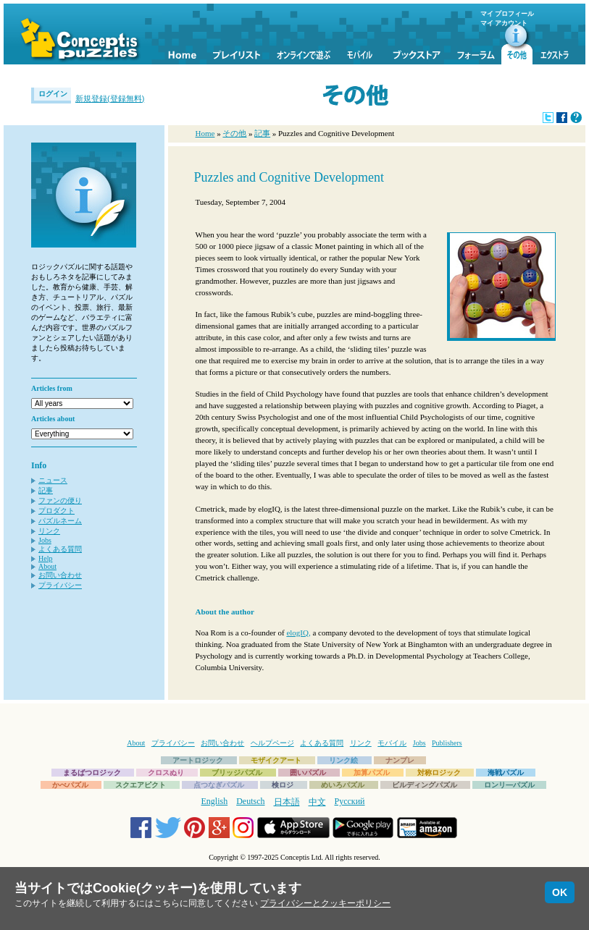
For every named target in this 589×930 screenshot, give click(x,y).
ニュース (52, 480)
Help (45, 558)
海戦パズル (506, 773)
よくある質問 (60, 549)
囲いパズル (308, 773)
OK (559, 892)
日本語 (287, 802)
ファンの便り (60, 500)
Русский (350, 801)
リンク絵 (343, 760)
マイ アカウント (503, 23)
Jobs (44, 540)
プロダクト (56, 511)
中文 (317, 802)
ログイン (52, 94)
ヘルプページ (272, 743)
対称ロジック (439, 773)
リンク (49, 531)
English (214, 801)
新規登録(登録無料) (109, 98)
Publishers (447, 743)
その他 (234, 133)
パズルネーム (60, 521)
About (47, 566)
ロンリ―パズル (509, 785)
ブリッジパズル (237, 773)
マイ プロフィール (507, 13)
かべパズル (70, 785)
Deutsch (250, 801)
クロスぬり (166, 773)
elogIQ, (298, 632)
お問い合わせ (60, 575)
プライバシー (60, 585)
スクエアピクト (140, 785)
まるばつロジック (92, 773)
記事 (45, 490)
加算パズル (372, 773)
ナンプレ (399, 760)
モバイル (391, 743)
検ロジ (282, 785)
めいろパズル (342, 785)
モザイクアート (276, 760)
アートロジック (197, 760)
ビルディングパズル (424, 785)
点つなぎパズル (218, 785)
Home (205, 133)
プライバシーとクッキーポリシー (325, 903)
